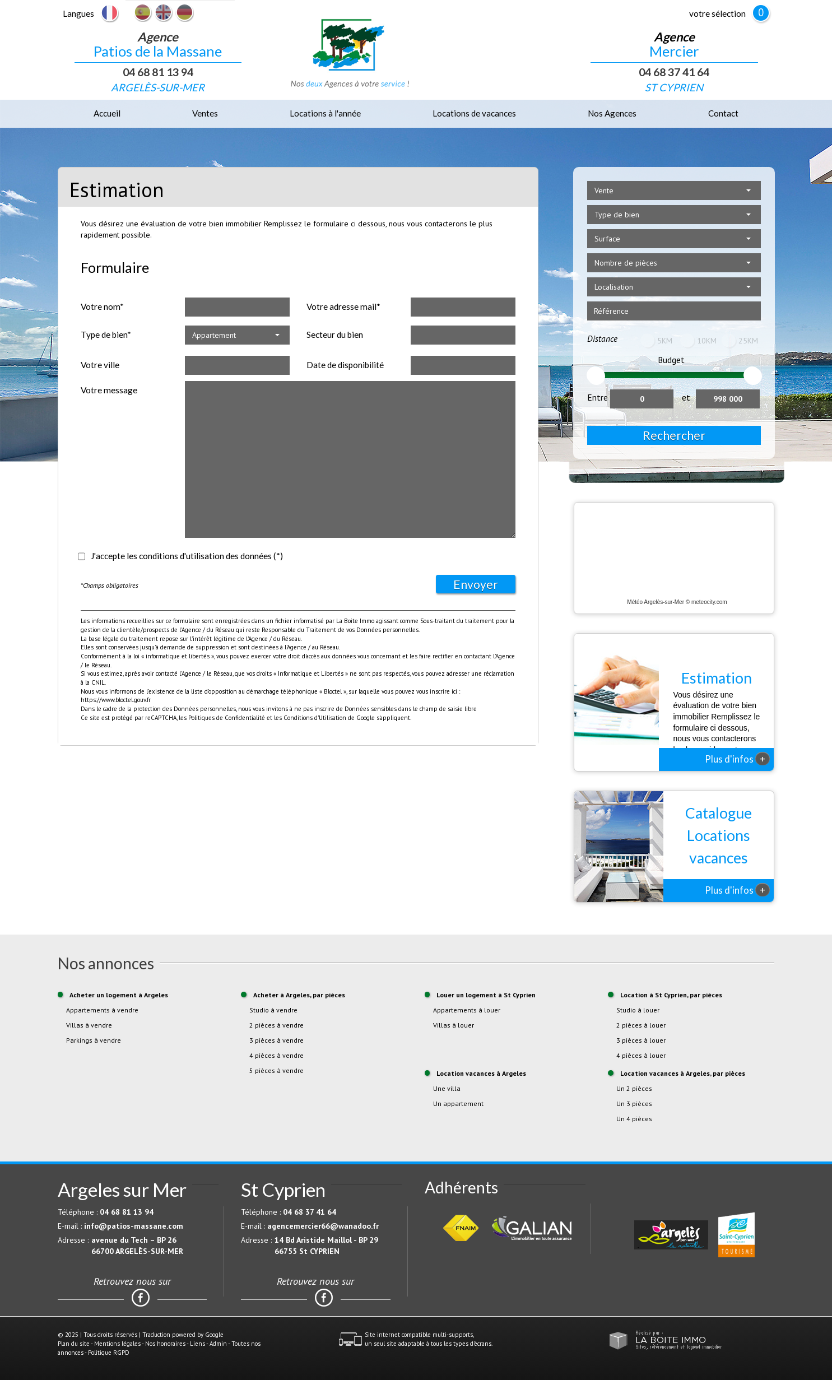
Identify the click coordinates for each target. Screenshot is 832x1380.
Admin (218, 1344)
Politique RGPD (108, 1352)
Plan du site (74, 1344)
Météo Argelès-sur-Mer (655, 602)
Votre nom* (102, 306)
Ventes (205, 113)
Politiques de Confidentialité (226, 718)
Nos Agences (612, 113)
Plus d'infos (737, 758)
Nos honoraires (165, 1344)
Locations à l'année (325, 113)
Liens (197, 1344)
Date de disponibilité (345, 365)
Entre (597, 397)
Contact (723, 113)
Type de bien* (106, 334)
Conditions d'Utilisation (314, 718)
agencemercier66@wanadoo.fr (323, 1226)
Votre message (109, 390)
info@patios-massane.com (133, 1226)
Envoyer (475, 584)
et (686, 397)
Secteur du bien (334, 334)
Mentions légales (117, 1344)
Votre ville (100, 365)
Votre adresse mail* (343, 306)
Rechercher (674, 435)
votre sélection (717, 13)
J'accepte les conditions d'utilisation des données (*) (187, 556)
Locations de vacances (474, 113)
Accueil (107, 113)
